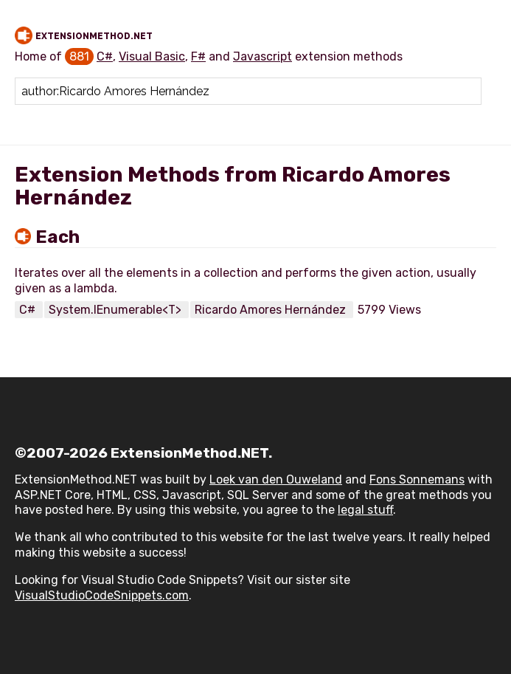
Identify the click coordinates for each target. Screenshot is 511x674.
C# (105, 56)
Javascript (262, 56)
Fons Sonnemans (417, 479)
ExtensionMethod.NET (94, 36)
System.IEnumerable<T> (116, 310)
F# (198, 56)
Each (57, 237)
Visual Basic (152, 56)
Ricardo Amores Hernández (272, 310)
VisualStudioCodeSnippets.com (102, 595)
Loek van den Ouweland (275, 479)
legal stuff (365, 510)
